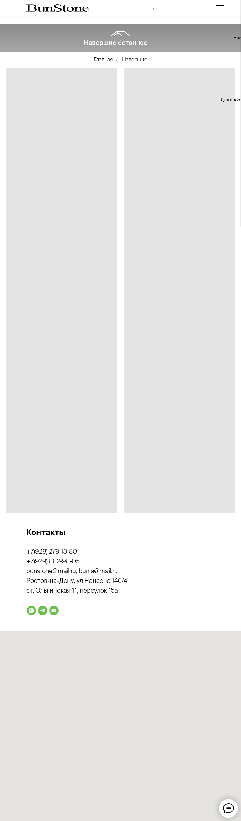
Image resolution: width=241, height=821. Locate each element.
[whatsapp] (31, 610)
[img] (140, 88)
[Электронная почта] (54, 610)
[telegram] (42, 610)
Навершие (134, 59)
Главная (103, 59)
